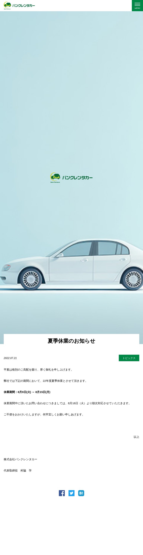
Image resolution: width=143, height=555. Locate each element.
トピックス (129, 358)
